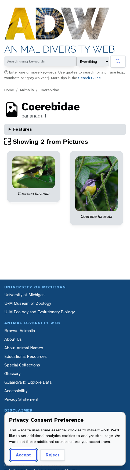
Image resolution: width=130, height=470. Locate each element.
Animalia (27, 89)
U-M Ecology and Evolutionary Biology (39, 312)
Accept (23, 455)
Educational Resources (25, 356)
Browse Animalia (19, 330)
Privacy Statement (21, 399)
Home (9, 89)
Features (22, 129)
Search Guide (89, 77)
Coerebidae (49, 89)
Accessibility (15, 391)
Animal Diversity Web (59, 49)
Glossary (12, 373)
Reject (52, 455)
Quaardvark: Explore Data (28, 382)
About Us (13, 339)
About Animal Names (23, 348)
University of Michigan (24, 295)
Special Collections (22, 365)
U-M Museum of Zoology (27, 303)
